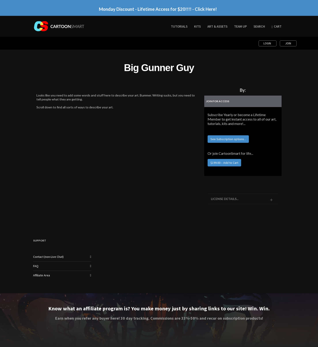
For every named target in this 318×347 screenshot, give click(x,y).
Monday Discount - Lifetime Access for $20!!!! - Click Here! (158, 9)
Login (267, 43)
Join (288, 43)
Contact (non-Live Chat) (48, 257)
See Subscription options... (228, 139)
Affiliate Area (41, 275)
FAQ (35, 266)
